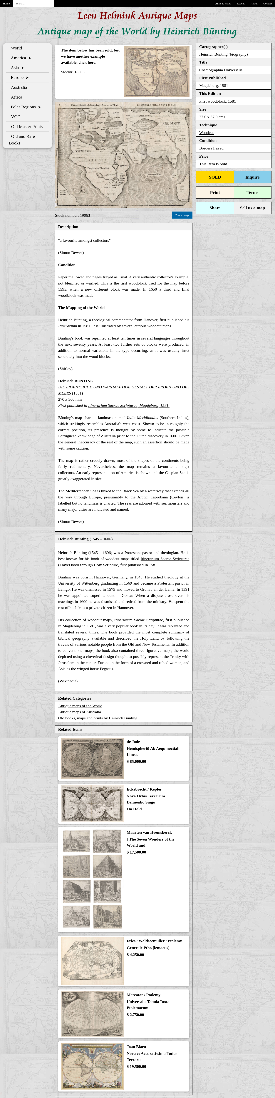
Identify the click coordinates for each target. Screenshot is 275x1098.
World (15, 48)
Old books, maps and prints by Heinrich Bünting (97, 718)
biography (238, 54)
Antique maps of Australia (79, 712)
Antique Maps (223, 3)
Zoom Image (182, 215)
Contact (267, 3)
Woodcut (206, 132)
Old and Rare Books (22, 139)
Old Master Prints (26, 126)
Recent (241, 3)
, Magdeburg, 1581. (129, 405)
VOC (14, 116)
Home (6, 3)
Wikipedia (68, 681)
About (254, 3)
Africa (15, 97)
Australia (18, 87)
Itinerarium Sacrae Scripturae (165, 558)
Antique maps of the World (80, 705)
